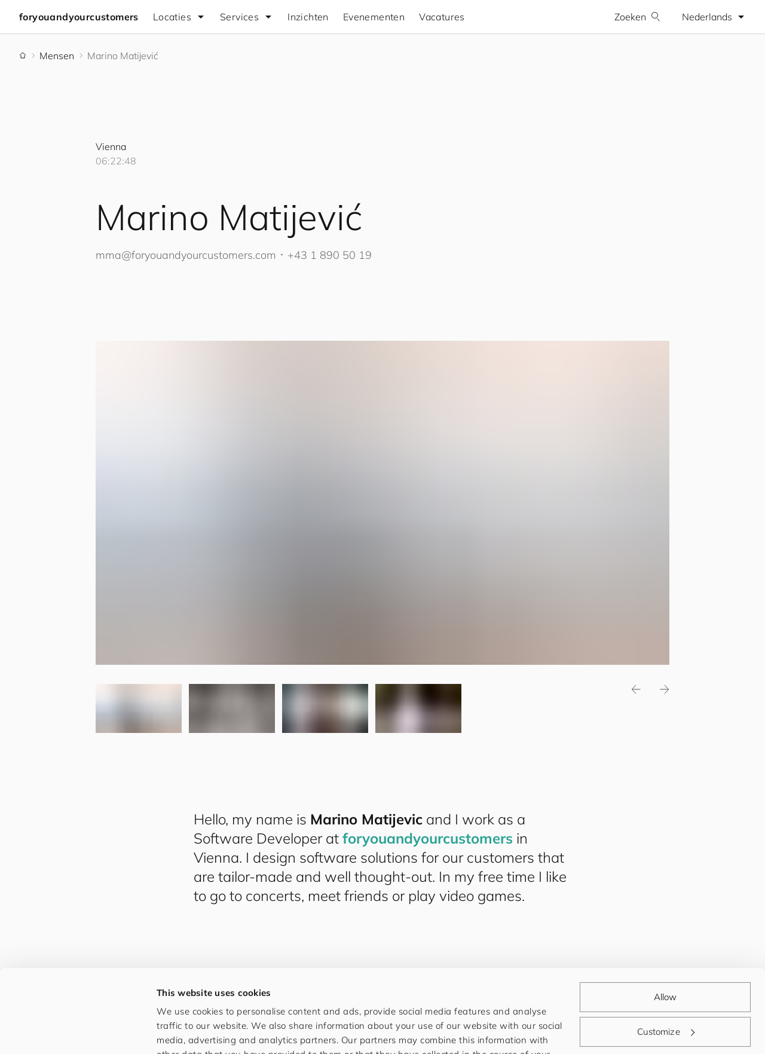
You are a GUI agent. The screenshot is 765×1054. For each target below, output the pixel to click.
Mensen (56, 56)
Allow (665, 925)
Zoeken (637, 17)
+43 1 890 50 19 (329, 255)
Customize (665, 960)
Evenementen (374, 17)
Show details (185, 1030)
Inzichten (308, 17)
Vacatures (442, 17)
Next (664, 690)
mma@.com (186, 255)
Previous (636, 690)
